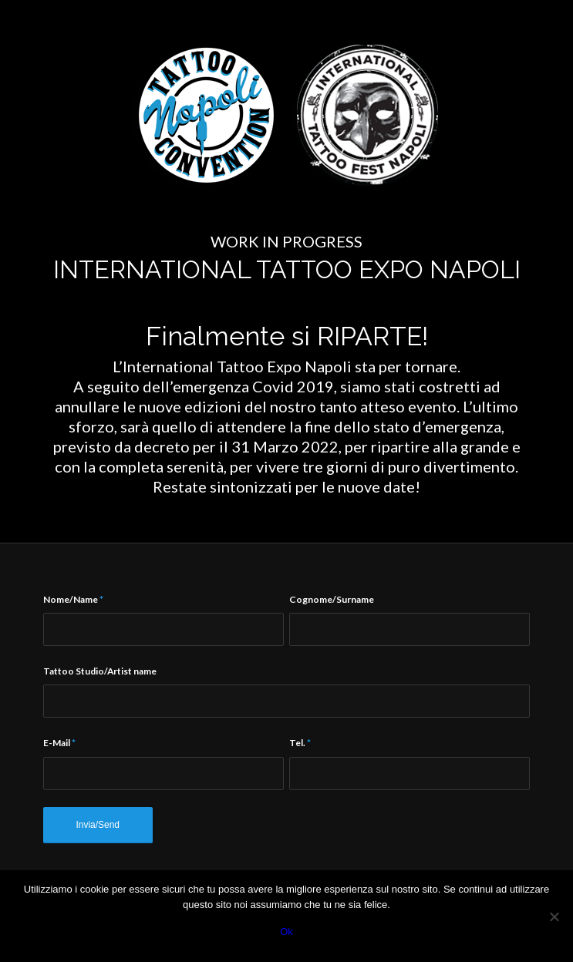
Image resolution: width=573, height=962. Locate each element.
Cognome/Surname (331, 599)
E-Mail (59, 742)
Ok (286, 931)
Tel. (300, 742)
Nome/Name (73, 599)
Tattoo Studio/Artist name (100, 671)
